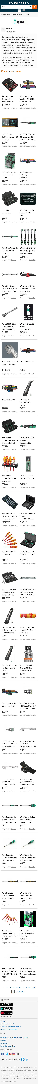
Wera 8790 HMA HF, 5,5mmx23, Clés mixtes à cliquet (27, 667)
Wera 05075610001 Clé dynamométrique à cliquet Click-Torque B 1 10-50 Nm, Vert (28, 138)
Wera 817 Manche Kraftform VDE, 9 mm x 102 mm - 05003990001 (28, 631)
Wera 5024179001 (8, 400)
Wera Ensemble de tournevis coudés (9, 704)
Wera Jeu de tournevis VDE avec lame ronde (9, 478)
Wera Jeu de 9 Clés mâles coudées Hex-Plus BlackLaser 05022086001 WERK (28, 290)
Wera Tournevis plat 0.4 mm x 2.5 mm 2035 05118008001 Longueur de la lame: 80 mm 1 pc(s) (9, 822)
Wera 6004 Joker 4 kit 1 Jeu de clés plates (10, 363)
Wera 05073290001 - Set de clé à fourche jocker (28, 212)
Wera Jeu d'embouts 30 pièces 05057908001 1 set (27, 516)
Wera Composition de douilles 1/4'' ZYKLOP (28, 553)
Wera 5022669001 (27, 362)
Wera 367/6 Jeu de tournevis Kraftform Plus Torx (27, 933)
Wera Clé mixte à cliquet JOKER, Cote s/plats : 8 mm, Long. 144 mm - (9, 290)
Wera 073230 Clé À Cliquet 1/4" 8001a (27, 477)
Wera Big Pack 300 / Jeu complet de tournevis (9, 174)
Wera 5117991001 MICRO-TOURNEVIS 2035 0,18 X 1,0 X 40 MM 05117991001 (9, 973)
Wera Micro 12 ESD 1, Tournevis (9, 211)
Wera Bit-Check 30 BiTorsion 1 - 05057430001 (27, 326)
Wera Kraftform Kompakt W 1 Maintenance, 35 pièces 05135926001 (9, 100)
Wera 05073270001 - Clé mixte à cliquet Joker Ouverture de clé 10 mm (28, 593)
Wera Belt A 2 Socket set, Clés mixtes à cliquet (9, 667)
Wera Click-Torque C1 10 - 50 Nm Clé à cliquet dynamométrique (10, 252)
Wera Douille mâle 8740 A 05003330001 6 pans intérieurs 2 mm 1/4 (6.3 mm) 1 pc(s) (9, 746)
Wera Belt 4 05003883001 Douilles (25, 402)
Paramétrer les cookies (7, 1046)
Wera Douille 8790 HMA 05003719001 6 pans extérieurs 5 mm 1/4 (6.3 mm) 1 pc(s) (28, 707)
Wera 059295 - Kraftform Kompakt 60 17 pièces (10, 136)
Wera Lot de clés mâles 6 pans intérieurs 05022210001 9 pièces (26, 177)
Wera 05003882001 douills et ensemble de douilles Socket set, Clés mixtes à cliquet (9, 632)
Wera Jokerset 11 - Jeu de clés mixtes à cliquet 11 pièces (9, 516)
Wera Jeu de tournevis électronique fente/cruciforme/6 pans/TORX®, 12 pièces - (10, 443)
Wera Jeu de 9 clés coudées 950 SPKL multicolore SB (27, 98)
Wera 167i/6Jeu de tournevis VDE (9, 553)
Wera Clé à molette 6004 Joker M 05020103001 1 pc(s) (28, 743)
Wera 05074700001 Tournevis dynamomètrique (27, 440)
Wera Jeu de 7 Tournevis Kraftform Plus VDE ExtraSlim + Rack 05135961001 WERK (10, 936)
